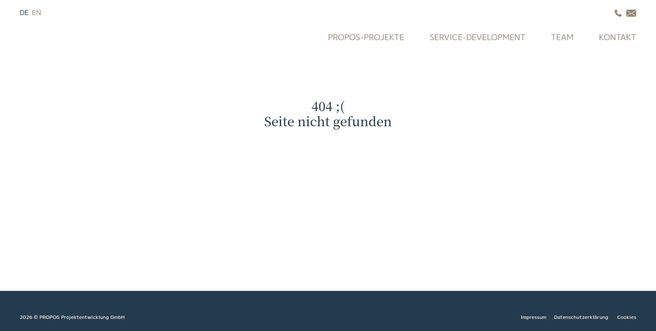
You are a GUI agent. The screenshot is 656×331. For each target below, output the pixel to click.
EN (36, 12)
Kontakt (617, 37)
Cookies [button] (626, 317)
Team (562, 37)
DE (24, 12)
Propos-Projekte (366, 37)
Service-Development (477, 37)
